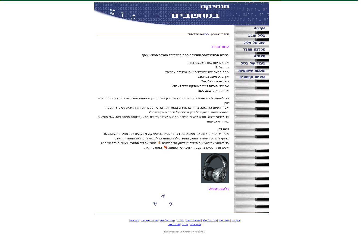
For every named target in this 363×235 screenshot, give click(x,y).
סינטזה (180, 220)
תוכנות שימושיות (149, 220)
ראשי (206, 34)
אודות (185, 224)
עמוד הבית (195, 224)
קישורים (134, 220)
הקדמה (236, 220)
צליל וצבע (224, 220)
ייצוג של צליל (209, 220)
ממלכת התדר (193, 220)
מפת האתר (174, 224)
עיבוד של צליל (167, 220)
